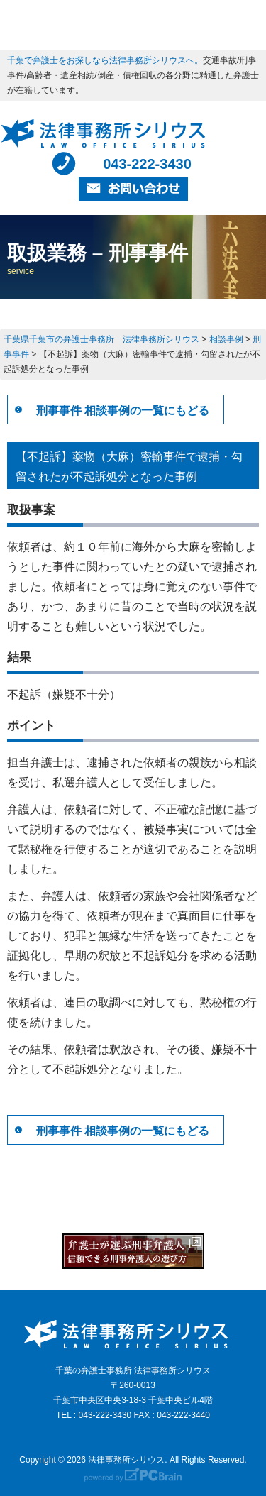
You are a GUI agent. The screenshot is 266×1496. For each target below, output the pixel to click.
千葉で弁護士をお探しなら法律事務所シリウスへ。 (105, 60)
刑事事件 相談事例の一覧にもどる (122, 411)
